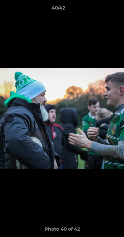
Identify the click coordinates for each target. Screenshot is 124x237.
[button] (100, 10)
